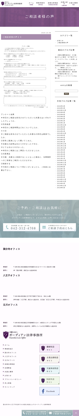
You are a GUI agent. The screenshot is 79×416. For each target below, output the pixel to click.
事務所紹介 (9, 349)
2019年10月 (61, 181)
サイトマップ (10, 387)
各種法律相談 (10, 364)
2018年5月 (61, 187)
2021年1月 (61, 158)
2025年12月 (61, 110)
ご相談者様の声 (62, 42)
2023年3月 (61, 139)
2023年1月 (61, 141)
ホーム (7, 345)
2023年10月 (61, 133)
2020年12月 (61, 160)
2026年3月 (61, 108)
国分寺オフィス (11, 352)
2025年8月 (61, 114)
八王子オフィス (11, 356)
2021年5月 (61, 150)
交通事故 (8, 368)
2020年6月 (61, 171)
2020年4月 (61, 175)
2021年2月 (61, 156)
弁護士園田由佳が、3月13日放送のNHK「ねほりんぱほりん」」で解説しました (66, 65)
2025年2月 (61, 121)
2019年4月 (61, 183)
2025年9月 (61, 112)
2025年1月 (61, 123)
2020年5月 (61, 173)
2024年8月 (61, 129)
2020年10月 (61, 164)
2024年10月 (61, 125)
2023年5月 (61, 137)
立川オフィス (10, 360)
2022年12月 (61, 144)
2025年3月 (61, 118)
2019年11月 (61, 179)
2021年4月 (61, 152)
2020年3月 (61, 177)
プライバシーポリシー (13, 379)
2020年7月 (61, 169)
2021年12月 (61, 146)
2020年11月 (61, 162)
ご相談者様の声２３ (12, 37)
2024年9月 (61, 127)
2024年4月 (61, 131)
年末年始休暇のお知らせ (67, 69)
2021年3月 (61, 154)
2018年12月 (61, 185)
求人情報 (8, 383)
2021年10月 (61, 148)
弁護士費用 (9, 372)
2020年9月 (61, 166)
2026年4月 (61, 106)
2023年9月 (61, 135)
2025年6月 (61, 116)
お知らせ (60, 40)
